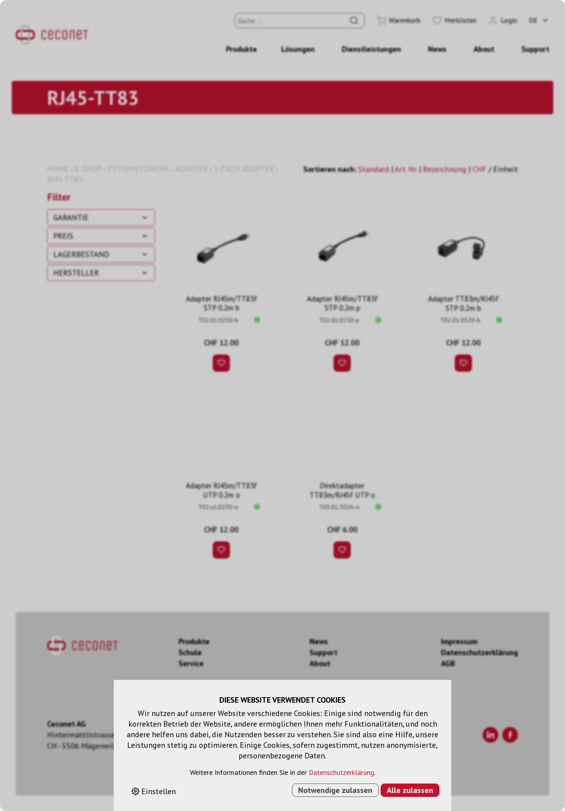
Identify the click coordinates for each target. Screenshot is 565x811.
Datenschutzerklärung (341, 772)
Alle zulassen (410, 790)
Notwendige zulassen (335, 790)
